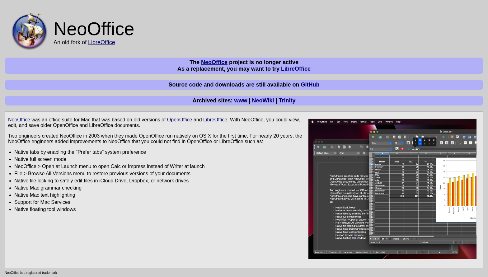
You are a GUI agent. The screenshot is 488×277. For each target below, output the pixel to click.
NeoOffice (214, 62)
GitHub (310, 85)
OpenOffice (179, 119)
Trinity (287, 100)
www (240, 100)
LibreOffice (101, 42)
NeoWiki (263, 100)
